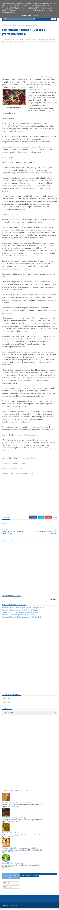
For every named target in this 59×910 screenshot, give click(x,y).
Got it (36, 16)
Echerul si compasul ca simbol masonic (17, 475)
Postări (7, 700)
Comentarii (8, 704)
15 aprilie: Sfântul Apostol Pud (12, 835)
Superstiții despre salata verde (12, 865)
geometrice (6, 43)
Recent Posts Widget (6, 871)
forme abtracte (41, 41)
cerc (14, 41)
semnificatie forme (40, 43)
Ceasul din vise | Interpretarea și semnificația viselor (20, 614)
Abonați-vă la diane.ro (11, 878)
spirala (54, 43)
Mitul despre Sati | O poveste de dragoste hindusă (19, 850)
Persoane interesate (29, 877)
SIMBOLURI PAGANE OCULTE (14, 470)
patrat (23, 43)
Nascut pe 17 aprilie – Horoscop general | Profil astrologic (22, 619)
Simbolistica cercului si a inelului (15, 465)
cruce (18, 41)
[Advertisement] (21, 63)
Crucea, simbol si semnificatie (27, 436)
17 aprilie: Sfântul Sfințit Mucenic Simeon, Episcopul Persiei (23, 609)
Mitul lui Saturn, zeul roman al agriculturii (17, 804)
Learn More (26, 16)
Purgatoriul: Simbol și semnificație (14, 819)
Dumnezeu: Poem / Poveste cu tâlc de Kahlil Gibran (20, 612)
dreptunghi (28, 41)
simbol (49, 43)
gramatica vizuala (15, 43)
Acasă (4, 26)
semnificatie (29, 43)
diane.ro (15, 907)
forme (34, 41)
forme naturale (51, 41)
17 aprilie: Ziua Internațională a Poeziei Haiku (18, 616)
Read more (15, 808)
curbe (22, 41)
